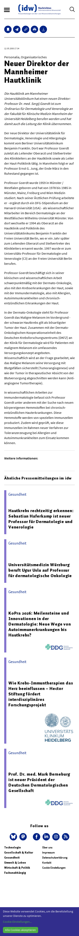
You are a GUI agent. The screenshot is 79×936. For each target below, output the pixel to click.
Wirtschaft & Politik (17, 868)
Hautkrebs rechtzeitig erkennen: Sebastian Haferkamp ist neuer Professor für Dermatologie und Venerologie (41, 518)
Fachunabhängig (15, 873)
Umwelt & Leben (15, 863)
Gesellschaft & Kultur (18, 853)
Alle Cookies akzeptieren (20, 930)
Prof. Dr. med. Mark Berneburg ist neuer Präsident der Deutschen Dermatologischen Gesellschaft (39, 782)
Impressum (48, 852)
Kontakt (46, 862)
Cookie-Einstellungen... (17, 922)
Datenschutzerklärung (54, 857)
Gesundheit (12, 858)
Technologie (12, 847)
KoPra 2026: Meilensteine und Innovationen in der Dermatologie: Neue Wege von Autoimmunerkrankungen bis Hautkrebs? (39, 624)
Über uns (47, 847)
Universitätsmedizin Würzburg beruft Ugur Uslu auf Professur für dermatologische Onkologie (40, 570)
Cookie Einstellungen (54, 867)
